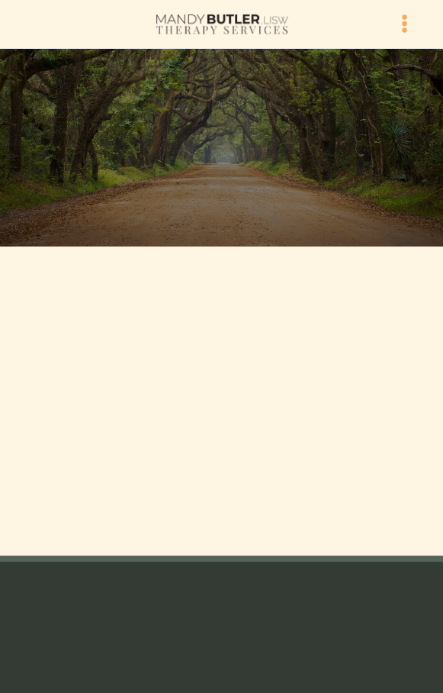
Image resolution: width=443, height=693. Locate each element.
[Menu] (404, 24)
